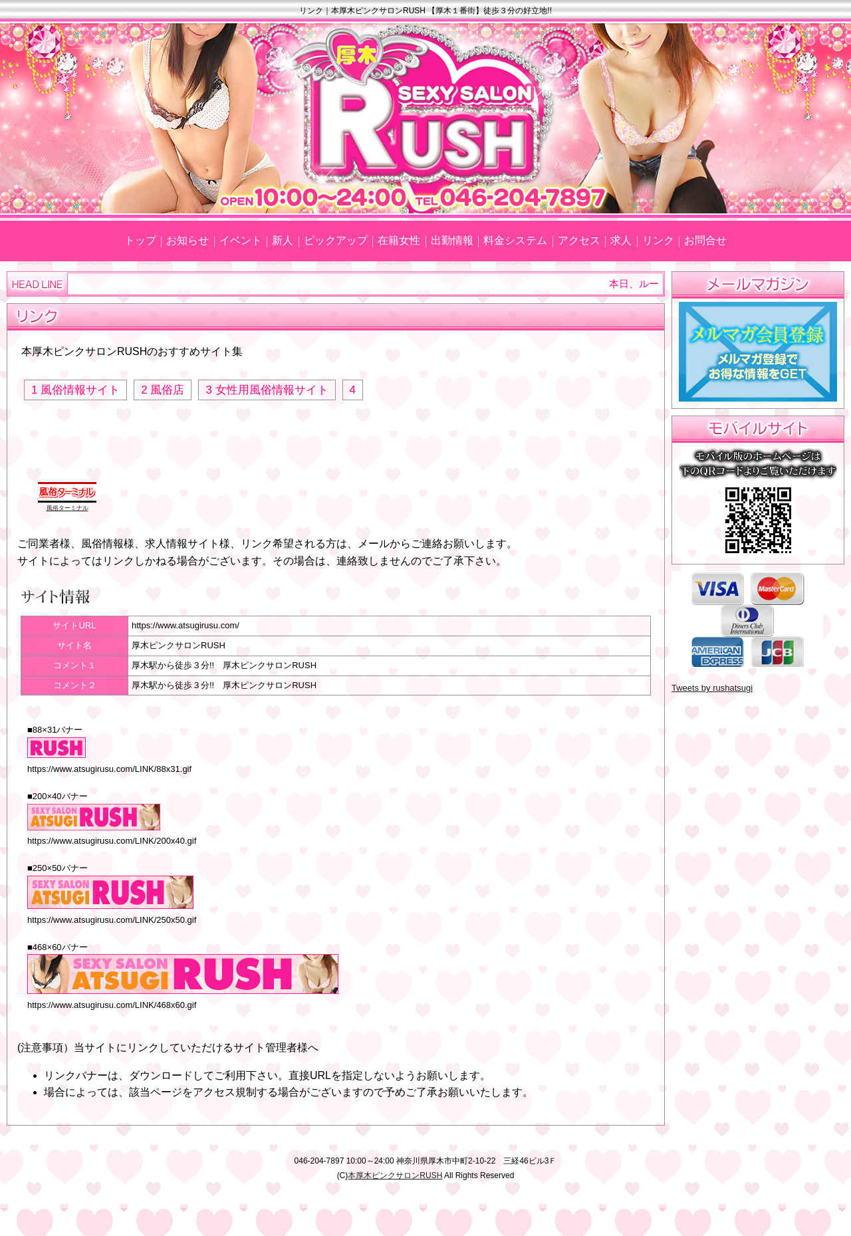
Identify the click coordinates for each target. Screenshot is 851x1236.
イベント (240, 240)
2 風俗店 (162, 390)
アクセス (579, 240)
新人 (282, 240)
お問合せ (705, 240)
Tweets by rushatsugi (712, 688)
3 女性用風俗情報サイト (266, 390)
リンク (658, 240)
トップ (140, 240)
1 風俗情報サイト (75, 390)
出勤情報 (452, 240)
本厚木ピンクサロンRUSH (395, 1175)
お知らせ (187, 240)
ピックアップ (336, 240)
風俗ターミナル (67, 508)
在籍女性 (399, 240)
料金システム (515, 240)
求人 (621, 240)
